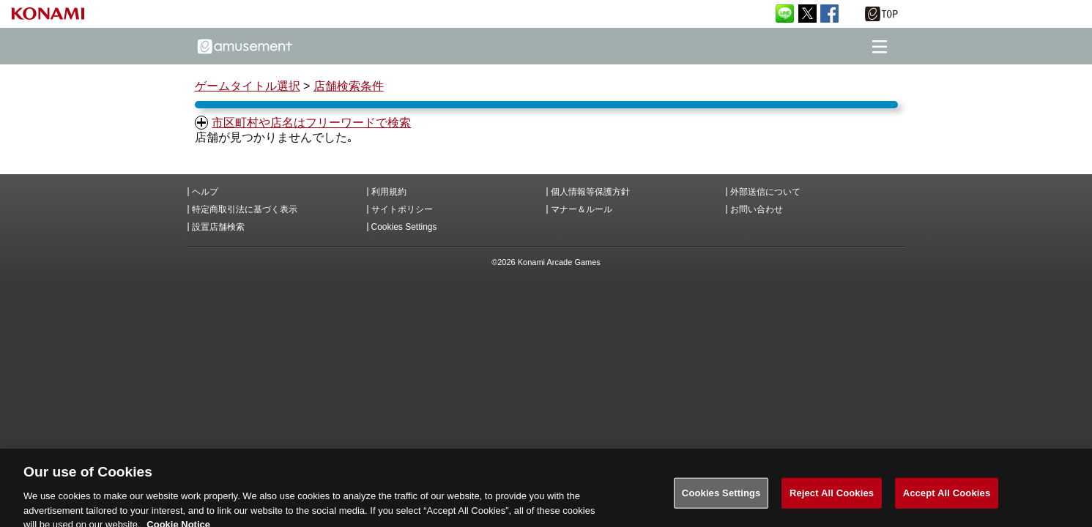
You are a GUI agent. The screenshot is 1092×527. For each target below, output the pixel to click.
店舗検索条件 (348, 86)
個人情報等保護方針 (590, 191)
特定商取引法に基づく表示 (244, 209)
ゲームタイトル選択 (247, 86)
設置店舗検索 (218, 227)
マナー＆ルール (581, 209)
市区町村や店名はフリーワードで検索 (311, 122)
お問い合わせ (756, 209)
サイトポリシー (402, 209)
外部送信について (765, 191)
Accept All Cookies (947, 499)
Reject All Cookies (832, 499)
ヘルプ (205, 191)
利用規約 (388, 191)
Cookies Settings (404, 227)
